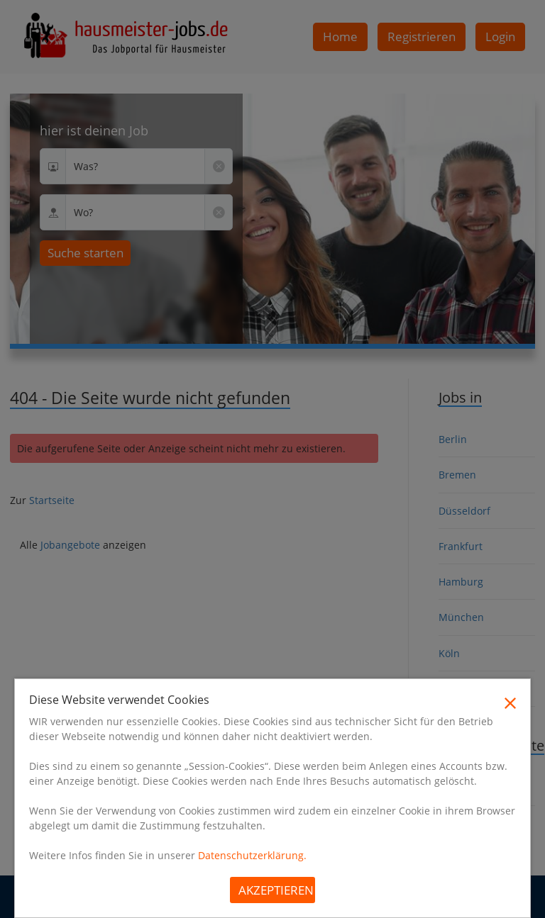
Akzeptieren (276, 890)
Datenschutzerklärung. (252, 855)
